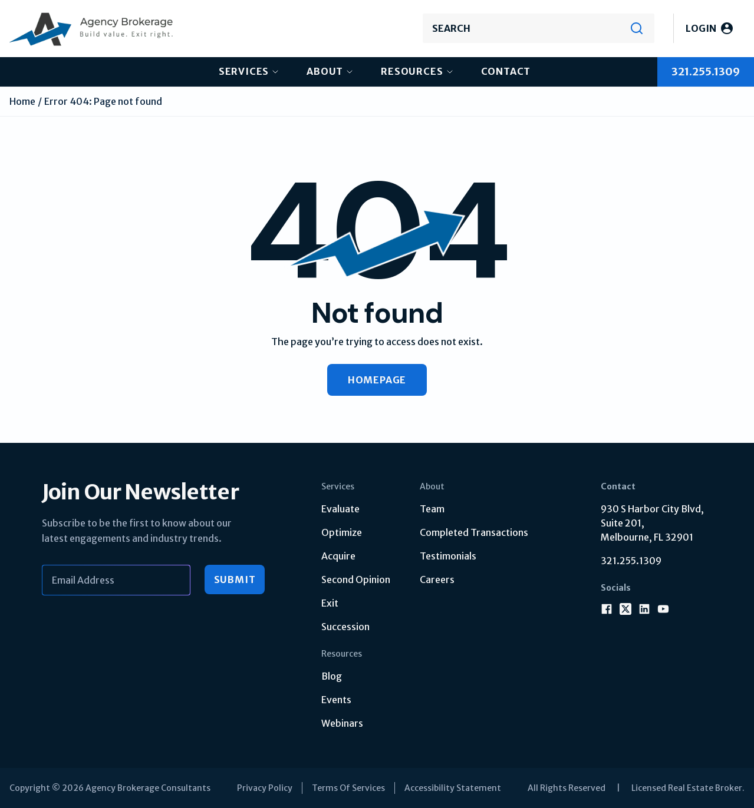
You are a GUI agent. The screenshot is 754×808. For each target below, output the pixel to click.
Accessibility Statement (452, 788)
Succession (345, 627)
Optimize (341, 532)
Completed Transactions (474, 532)
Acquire (338, 556)
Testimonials (448, 556)
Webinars (342, 723)
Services (244, 71)
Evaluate (340, 509)
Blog (331, 676)
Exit (329, 603)
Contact (506, 71)
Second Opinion (355, 579)
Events (336, 700)
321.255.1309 (631, 561)
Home (22, 101)
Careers (437, 579)
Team (432, 509)
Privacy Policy (264, 788)
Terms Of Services (348, 788)
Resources (412, 71)
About (325, 71)
